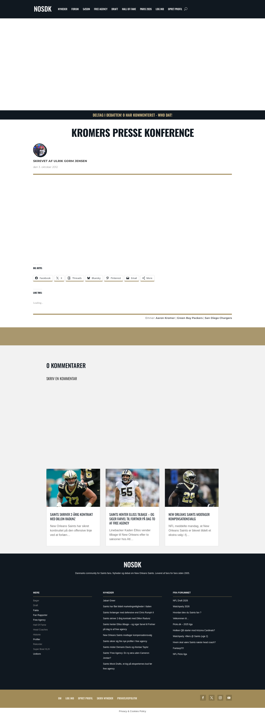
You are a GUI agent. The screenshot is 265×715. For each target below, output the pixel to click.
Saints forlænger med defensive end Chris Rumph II (128, 612)
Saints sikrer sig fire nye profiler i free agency (125, 641)
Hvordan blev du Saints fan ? (187, 612)
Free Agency (100, 9)
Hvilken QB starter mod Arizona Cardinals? (194, 630)
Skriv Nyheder (105, 698)
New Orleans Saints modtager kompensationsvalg (189, 516)
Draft (115, 9)
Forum (75, 9)
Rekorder (37, 644)
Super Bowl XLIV (41, 649)
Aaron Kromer (165, 318)
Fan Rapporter (40, 615)
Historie (37, 634)
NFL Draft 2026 (180, 600)
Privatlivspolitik (127, 698)
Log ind (160, 9)
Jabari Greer (109, 600)
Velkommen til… (181, 618)
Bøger (36, 600)
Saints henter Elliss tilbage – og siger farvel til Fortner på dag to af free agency (132, 518)
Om (59, 698)
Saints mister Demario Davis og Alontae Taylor (126, 647)
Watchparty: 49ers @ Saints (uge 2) (190, 636)
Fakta (36, 610)
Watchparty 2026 (181, 606)
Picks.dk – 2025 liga (183, 624)
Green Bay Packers (190, 318)
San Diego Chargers (218, 318)
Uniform (37, 654)
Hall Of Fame (129, 9)
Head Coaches (40, 629)
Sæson (86, 9)
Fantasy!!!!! (178, 648)
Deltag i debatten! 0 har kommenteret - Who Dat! (132, 115)
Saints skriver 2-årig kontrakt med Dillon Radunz (71, 516)
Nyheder (62, 9)
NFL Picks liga (180, 654)
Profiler (36, 639)
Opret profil (175, 9)
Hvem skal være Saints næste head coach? (194, 642)
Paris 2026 (146, 9)
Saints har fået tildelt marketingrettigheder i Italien (127, 606)
